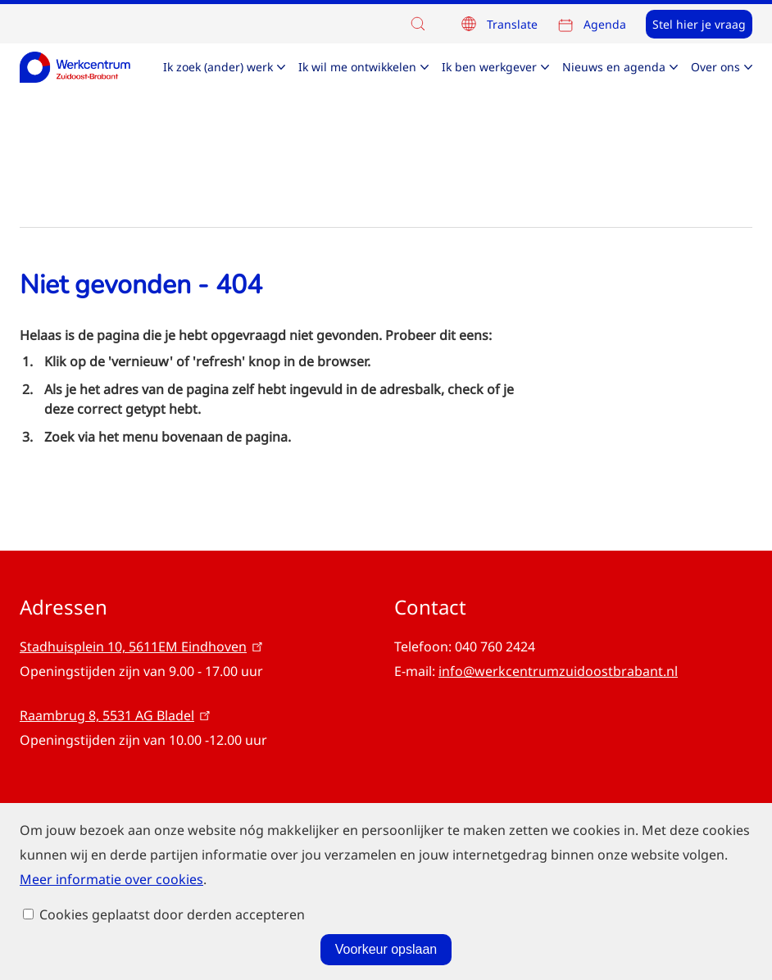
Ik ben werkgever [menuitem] (489, 67)
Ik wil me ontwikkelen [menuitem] (357, 67)
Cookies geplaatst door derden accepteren (172, 956)
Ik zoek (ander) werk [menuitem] (218, 67)
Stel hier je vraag (699, 24)
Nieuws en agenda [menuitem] (613, 67)
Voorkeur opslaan (386, 907)
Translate (512, 24)
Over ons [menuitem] (715, 67)
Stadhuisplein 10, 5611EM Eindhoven (143, 646)
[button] (422, 24)
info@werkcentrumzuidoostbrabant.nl (558, 671)
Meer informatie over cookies (111, 870)
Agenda (605, 24)
